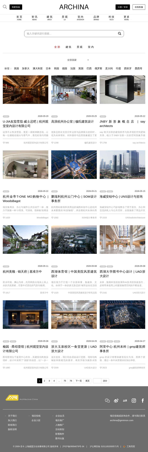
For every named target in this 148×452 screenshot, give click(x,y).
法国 (72, 68)
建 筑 (49, 17)
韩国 (56, 68)
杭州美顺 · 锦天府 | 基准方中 (22, 271)
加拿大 (26, 68)
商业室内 (6, 116)
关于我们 (12, 415)
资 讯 (34, 17)
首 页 (19, 17)
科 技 (111, 17)
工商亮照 (129, 446)
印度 (118, 68)
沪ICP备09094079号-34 (73, 446)
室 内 (80, 17)
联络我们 (12, 425)
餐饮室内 (13, 341)
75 (65, 381)
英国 (80, 68)
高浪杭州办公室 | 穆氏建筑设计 (72, 121)
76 (71, 381)
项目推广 (59, 420)
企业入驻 (36, 420)
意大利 (109, 68)
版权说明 (12, 429)
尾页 (87, 381)
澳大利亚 (38, 68)
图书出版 (59, 438)
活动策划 (59, 429)
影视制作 (59, 434)
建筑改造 (54, 341)
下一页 (79, 381)
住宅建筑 (110, 191)
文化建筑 (103, 266)
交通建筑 (54, 191)
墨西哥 (138, 68)
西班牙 (128, 68)
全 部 (57, 47)
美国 (16, 68)
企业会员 (60, 415)
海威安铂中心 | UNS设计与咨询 (121, 196)
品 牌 (96, 17)
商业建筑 (110, 341)
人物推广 (59, 425)
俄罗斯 (98, 68)
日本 (48, 68)
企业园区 (117, 341)
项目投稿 (36, 415)
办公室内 (54, 116)
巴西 (89, 68)
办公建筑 (103, 191)
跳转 (105, 381)
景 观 (65, 17)
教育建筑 (110, 266)
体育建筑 (54, 266)
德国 (64, 68)
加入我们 (12, 420)
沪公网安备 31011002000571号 (104, 446)
